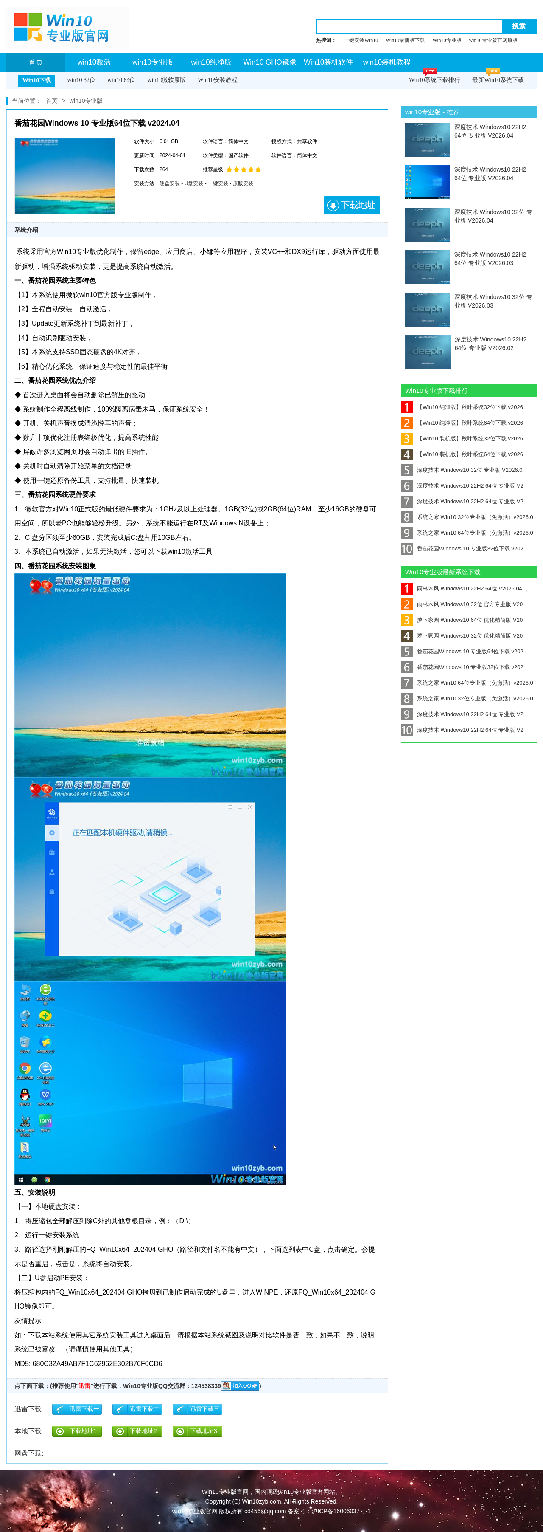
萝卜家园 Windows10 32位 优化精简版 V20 (462, 635)
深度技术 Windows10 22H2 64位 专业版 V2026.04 (490, 131)
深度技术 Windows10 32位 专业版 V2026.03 (493, 301)
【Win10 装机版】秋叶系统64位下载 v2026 (462, 454)
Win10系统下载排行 (435, 80)
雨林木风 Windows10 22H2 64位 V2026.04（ (464, 588)
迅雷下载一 (84, 1408)
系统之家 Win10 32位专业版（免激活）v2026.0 (467, 517)
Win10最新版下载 (405, 40)
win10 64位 (121, 80)
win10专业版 (152, 62)
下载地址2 (143, 1431)
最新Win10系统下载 (498, 80)
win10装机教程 (387, 62)
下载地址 (352, 205)
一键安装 (218, 183)
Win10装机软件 (328, 62)
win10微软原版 (166, 80)
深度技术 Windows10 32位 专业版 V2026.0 (462, 470)
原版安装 (243, 183)
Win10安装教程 (218, 80)
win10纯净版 (211, 62)
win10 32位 (81, 80)
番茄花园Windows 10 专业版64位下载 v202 (462, 651)
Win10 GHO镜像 (270, 62)
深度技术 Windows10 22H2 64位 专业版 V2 (462, 485)
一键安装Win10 (361, 40)
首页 (35, 62)
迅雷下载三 (205, 1408)
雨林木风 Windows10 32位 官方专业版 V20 (462, 604)
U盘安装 (194, 183)
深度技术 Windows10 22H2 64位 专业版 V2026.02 (491, 343)
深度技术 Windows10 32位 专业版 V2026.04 (493, 216)
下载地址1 (83, 1431)
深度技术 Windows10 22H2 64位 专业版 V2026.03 (490, 258)
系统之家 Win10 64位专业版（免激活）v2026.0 (467, 533)
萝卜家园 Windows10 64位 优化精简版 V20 (462, 620)
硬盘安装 (170, 183)
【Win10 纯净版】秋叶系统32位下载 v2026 (462, 407)
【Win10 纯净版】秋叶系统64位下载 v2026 (462, 423)
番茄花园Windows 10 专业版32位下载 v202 (462, 548)
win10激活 (94, 62)
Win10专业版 (446, 40)
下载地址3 (203, 1431)
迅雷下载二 (145, 1408)
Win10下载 (36, 80)
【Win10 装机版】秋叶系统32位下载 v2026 (462, 438)
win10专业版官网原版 (493, 40)
